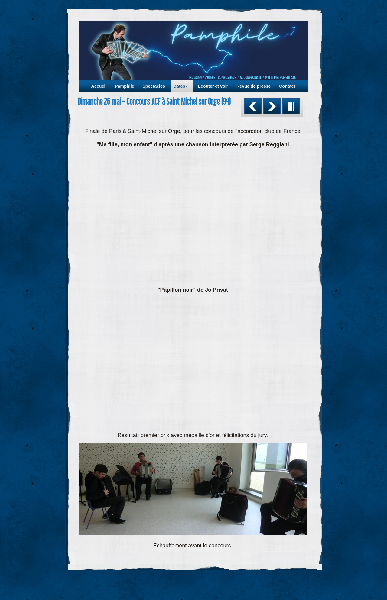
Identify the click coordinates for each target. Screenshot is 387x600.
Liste (290, 106)
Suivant (271, 106)
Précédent (252, 106)
